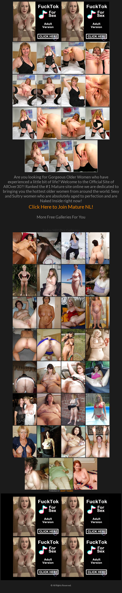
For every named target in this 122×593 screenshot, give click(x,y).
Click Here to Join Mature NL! (61, 206)
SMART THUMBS (66, 491)
